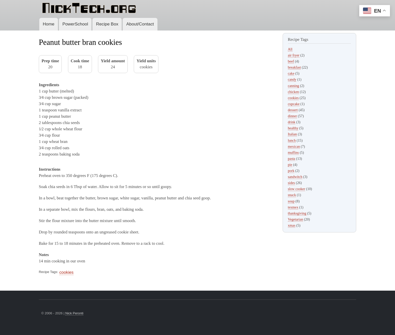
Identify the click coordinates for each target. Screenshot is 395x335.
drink (291, 122)
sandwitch (295, 177)
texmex (293, 207)
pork (291, 171)
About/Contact (140, 23)
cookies (66, 272)
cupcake (294, 104)
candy (292, 79)
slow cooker (296, 189)
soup (291, 201)
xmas (291, 225)
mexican (294, 146)
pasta (291, 159)
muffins (293, 152)
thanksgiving (297, 213)
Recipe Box (107, 23)
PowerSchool (75, 23)
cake (291, 73)
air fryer (294, 55)
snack (292, 195)
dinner (292, 116)
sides (291, 183)
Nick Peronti (74, 313)
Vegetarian (295, 219)
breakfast (294, 67)
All (290, 49)
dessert (293, 110)
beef (291, 61)
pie (290, 165)
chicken (293, 92)
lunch (292, 140)
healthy (293, 128)
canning (293, 86)
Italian (292, 134)
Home (48, 23)
